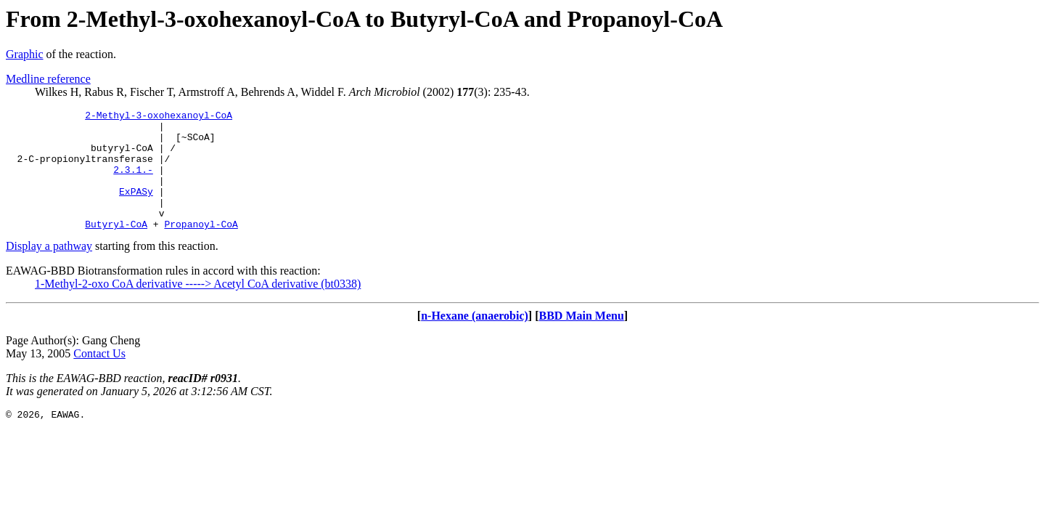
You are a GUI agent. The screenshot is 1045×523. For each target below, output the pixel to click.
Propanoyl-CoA (200, 247)
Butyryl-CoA (116, 247)
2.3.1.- (133, 182)
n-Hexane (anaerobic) (474, 339)
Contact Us (99, 377)
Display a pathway (49, 270)
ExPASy (136, 208)
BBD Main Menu (581, 339)
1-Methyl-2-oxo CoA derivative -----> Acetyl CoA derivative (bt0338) (198, 307)
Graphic (25, 54)
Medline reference (48, 79)
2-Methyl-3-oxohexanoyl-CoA (158, 116)
